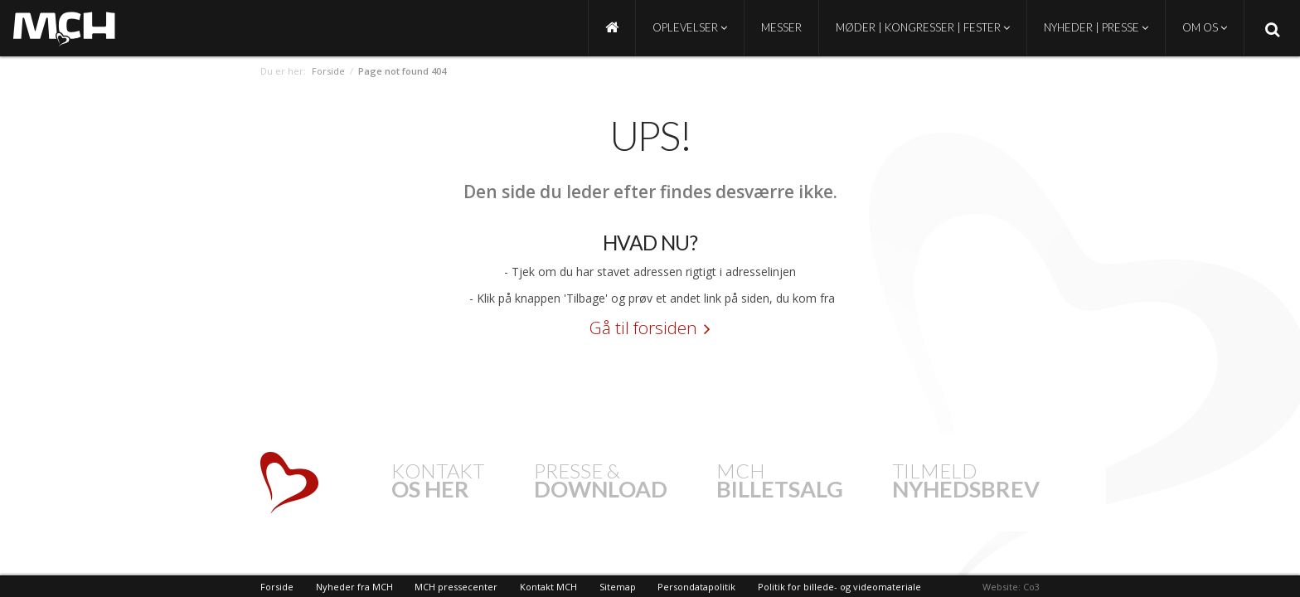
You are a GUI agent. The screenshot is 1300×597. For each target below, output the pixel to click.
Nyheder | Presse (1096, 27)
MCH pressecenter (456, 586)
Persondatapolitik (696, 586)
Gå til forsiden (643, 327)
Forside (328, 71)
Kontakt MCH (548, 586)
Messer (781, 27)
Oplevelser (689, 27)
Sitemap (617, 586)
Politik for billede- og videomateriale (839, 586)
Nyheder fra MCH (354, 586)
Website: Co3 (1011, 586)
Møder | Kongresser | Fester (923, 27)
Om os (1204, 27)
